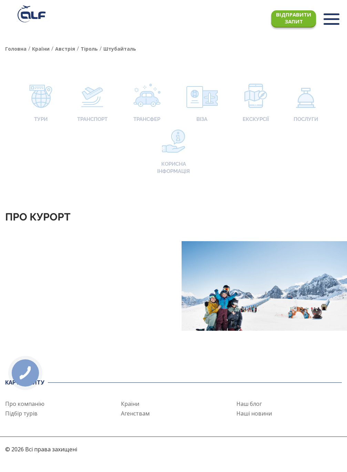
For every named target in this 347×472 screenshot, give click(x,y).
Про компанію (24, 404)
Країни (130, 404)
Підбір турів (21, 413)
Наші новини (254, 413)
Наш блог (249, 404)
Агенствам (135, 413)
